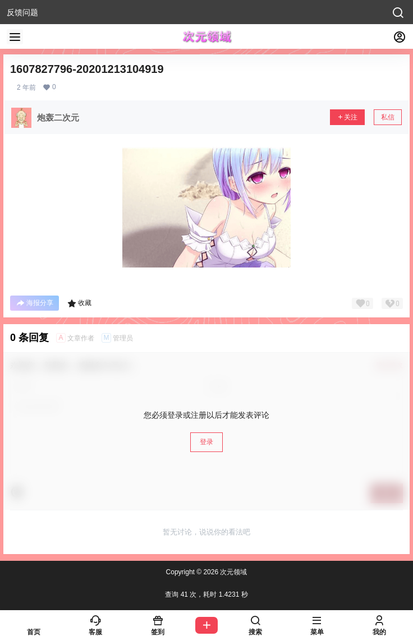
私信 (387, 117)
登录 (206, 442)
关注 (347, 117)
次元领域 (232, 572)
